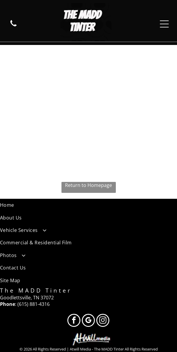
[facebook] (73, 321)
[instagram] (102, 321)
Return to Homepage (88, 185)
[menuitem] (88, 205)
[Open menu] (164, 24)
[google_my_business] (88, 321)
